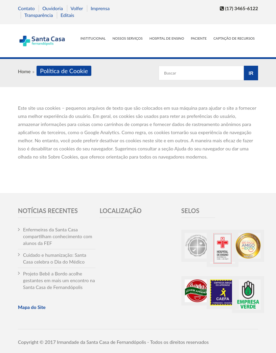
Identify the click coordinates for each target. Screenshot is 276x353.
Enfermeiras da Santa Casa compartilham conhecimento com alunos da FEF (57, 236)
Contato (26, 8)
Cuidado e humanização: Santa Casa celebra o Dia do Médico (54, 258)
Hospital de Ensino (167, 38)
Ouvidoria (52, 8)
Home (24, 71)
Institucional (93, 38)
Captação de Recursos (234, 38)
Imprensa (100, 8)
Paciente (199, 38)
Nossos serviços (127, 38)
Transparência (38, 15)
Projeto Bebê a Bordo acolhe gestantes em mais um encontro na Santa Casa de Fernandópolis (59, 280)
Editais (67, 15)
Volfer (77, 8)
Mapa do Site (32, 307)
